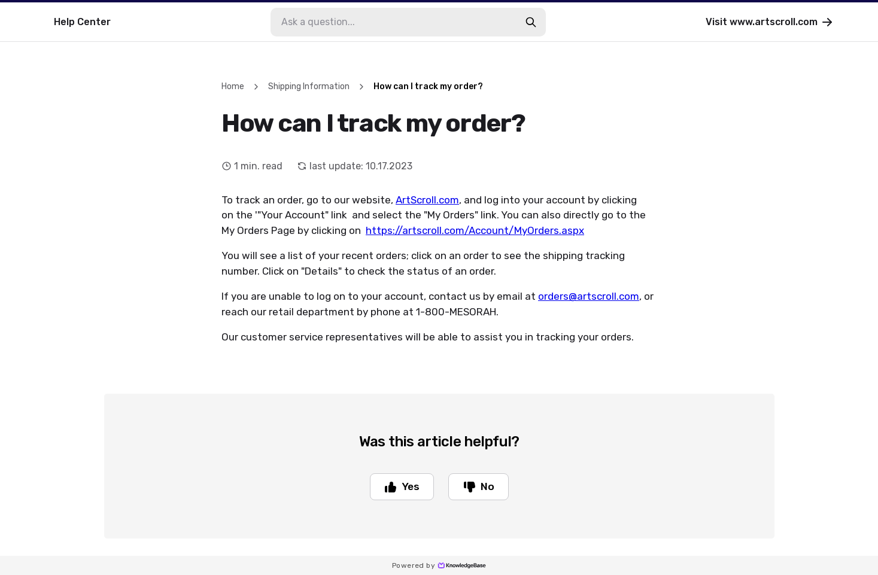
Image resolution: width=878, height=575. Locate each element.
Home (232, 86)
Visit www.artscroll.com (770, 22)
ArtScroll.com (427, 200)
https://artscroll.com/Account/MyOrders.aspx (475, 230)
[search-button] (531, 22)
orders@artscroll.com (588, 296)
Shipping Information (309, 86)
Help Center (82, 22)
